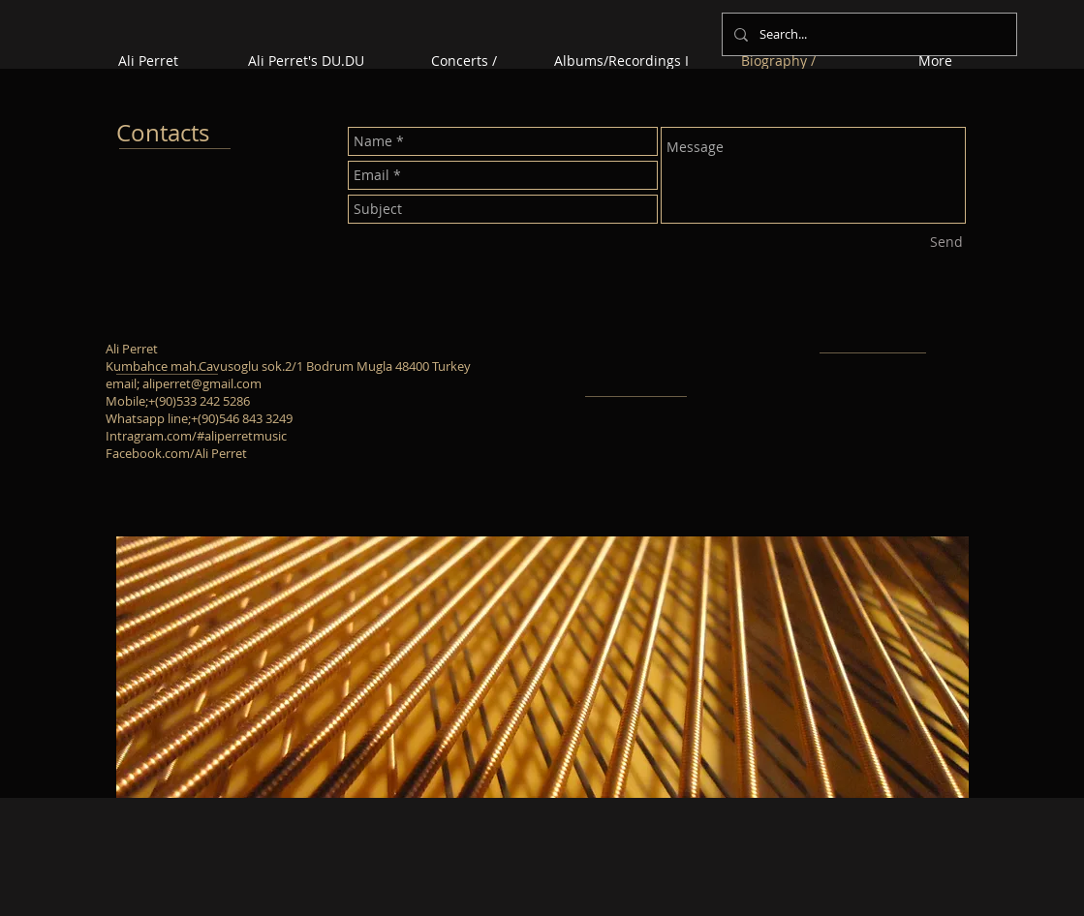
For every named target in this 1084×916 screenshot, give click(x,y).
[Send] (946, 242)
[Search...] (867, 34)
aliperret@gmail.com (202, 383)
